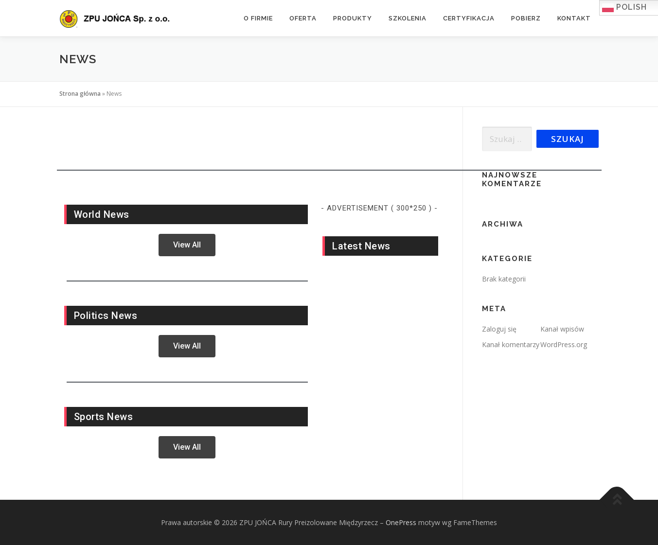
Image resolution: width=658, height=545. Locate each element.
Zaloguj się (499, 329)
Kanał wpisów (562, 329)
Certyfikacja (469, 18)
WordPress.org (563, 344)
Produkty (352, 18)
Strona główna (80, 93)
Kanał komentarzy (510, 344)
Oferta (303, 18)
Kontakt (574, 18)
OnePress (401, 522)
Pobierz (526, 18)
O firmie (258, 18)
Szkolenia (408, 18)
